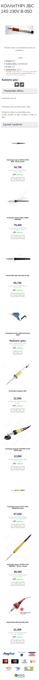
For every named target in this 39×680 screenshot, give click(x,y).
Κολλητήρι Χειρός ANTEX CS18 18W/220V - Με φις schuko (17, 565)
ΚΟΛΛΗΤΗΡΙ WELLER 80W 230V (17, 622)
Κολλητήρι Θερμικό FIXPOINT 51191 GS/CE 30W (17, 449)
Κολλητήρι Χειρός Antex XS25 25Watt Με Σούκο (17, 507)
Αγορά (13, 177)
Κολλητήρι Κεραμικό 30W (17, 391)
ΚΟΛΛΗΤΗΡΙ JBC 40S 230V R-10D (17, 275)
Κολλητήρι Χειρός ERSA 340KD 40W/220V (18, 218)
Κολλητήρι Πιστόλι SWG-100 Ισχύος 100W (17, 334)
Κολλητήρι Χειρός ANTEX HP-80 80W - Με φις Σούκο (18, 160)
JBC (14, 61)
